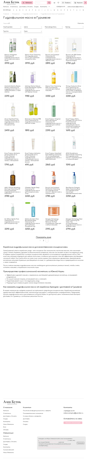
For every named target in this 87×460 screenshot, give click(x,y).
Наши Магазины (8, 424)
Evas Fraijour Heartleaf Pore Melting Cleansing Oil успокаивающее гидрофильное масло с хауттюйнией (53, 156)
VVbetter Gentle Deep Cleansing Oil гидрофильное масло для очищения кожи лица (32, 190)
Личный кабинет (8, 449)
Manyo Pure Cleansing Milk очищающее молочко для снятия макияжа (53, 88)
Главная (6, 14)
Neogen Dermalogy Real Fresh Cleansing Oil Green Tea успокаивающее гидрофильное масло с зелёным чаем (74, 222)
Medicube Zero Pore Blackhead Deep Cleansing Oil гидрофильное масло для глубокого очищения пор (32, 222)
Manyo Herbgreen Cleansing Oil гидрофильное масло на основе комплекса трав (12, 57)
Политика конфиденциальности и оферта (37, 410)
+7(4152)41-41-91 (60, 6)
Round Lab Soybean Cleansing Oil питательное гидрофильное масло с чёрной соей (53, 57)
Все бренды (7, 10)
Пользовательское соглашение (33, 413)
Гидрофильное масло (30, 14)
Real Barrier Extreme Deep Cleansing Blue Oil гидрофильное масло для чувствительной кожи (74, 190)
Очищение (16, 14)
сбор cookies (54, 442)
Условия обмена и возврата (32, 416)
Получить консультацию (73, 422)
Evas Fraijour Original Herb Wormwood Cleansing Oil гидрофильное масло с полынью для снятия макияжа (53, 122)
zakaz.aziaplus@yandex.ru (75, 6)
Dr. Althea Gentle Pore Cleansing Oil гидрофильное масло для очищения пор (12, 221)
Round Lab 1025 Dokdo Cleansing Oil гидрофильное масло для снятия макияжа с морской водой (74, 57)
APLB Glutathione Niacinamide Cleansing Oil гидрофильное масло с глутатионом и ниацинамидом (74, 156)
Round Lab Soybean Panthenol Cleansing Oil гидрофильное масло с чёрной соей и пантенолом (53, 190)
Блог (4, 427)
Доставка (26, 418)
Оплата (25, 421)
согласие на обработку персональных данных (53, 440)
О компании (14, 6)
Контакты (43, 6)
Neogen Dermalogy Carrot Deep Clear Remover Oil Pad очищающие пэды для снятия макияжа (53, 222)
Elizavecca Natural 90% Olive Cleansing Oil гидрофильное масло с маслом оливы (33, 121)
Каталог (27, 2)
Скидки (36, 6)
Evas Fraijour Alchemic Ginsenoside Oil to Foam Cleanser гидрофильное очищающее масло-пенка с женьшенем (12, 157)
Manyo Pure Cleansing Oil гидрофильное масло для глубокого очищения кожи (32, 57)
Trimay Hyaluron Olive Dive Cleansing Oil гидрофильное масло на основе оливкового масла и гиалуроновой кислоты (74, 89)
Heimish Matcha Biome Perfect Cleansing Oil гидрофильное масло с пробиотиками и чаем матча (13, 89)
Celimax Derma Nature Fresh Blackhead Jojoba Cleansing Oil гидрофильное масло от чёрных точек (33, 89)
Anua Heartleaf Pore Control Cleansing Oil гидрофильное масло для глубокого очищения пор (12, 122)
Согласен (80, 443)
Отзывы (5, 429)
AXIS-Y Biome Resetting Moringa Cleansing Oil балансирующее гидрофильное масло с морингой (13, 190)
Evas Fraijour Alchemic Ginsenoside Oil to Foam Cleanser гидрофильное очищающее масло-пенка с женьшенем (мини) (33, 158)
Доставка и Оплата (26, 6)
